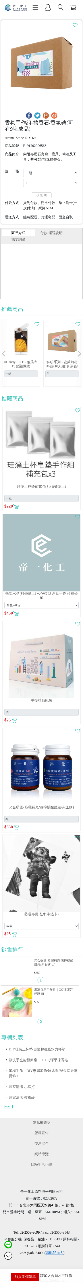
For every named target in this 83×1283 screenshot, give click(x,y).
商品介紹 (18, 233)
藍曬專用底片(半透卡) (41, 914)
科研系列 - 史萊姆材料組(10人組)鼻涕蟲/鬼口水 (62, 366)
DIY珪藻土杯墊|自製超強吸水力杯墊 (37, 1049)
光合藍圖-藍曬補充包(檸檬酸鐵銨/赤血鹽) (41, 807)
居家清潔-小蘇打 (22, 1087)
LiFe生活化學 (41, 1164)
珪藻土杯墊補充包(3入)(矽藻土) (41, 486)
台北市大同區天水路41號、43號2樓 (46, 1205)
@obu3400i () (45, 1253)
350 (38, 972)
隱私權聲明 (41, 1122)
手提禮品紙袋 (41, 700)
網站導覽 (42, 1154)
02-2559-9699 (30, 1232)
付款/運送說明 (51, 233)
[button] (3, 353)
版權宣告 (42, 1133)
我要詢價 (18, 239)
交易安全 (42, 1143)
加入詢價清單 (25, 1277)
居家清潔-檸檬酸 (22, 1097)
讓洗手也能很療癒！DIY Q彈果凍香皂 (38, 1060)
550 (38, 1002)
